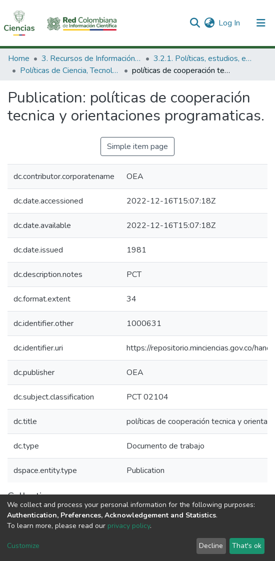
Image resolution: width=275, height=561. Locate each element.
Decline (211, 545)
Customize (23, 545)
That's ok (247, 545)
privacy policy (129, 525)
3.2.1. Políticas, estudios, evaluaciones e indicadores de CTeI (204, 58)
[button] (209, 23)
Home (19, 58)
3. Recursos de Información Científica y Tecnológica (92, 58)
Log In (229, 23)
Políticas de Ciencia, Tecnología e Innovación (70, 70)
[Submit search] (194, 23)
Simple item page (137, 146)
